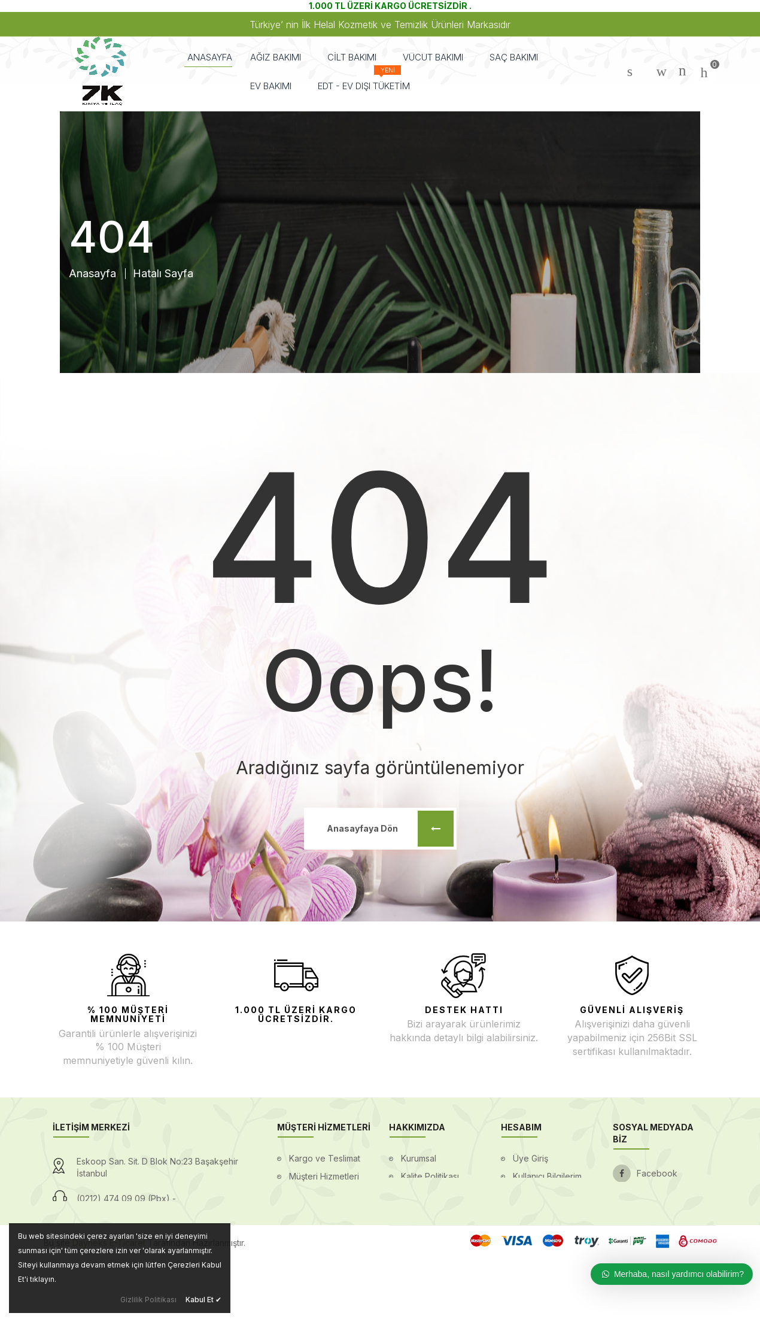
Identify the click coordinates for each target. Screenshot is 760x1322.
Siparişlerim (535, 1194)
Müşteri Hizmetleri (324, 1176)
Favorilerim (534, 1212)
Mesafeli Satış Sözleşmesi (540, 1239)
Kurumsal (418, 1158)
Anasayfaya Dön (390, 829)
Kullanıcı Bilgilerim (547, 1176)
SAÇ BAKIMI (518, 57)
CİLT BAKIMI (356, 57)
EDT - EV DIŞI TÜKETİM (364, 81)
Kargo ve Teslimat (324, 1158)
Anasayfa (92, 273)
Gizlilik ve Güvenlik (326, 1194)
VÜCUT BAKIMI (437, 57)
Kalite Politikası (430, 1176)
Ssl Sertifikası (427, 1230)
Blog (410, 1194)
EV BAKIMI (275, 86)
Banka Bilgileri (428, 1212)
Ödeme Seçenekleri (329, 1212)
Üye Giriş (530, 1158)
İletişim (414, 1248)
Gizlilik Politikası (148, 1299)
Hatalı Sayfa (163, 273)
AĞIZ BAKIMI (279, 57)
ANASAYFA (209, 57)
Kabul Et (203, 1299)
